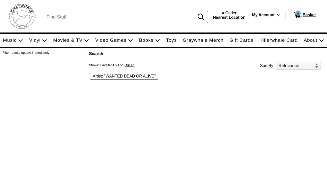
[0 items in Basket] (304, 15)
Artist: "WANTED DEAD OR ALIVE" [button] (124, 76)
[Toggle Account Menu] (279, 15)
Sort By (266, 66)
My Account (263, 15)
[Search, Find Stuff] (120, 17)
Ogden (129, 65)
